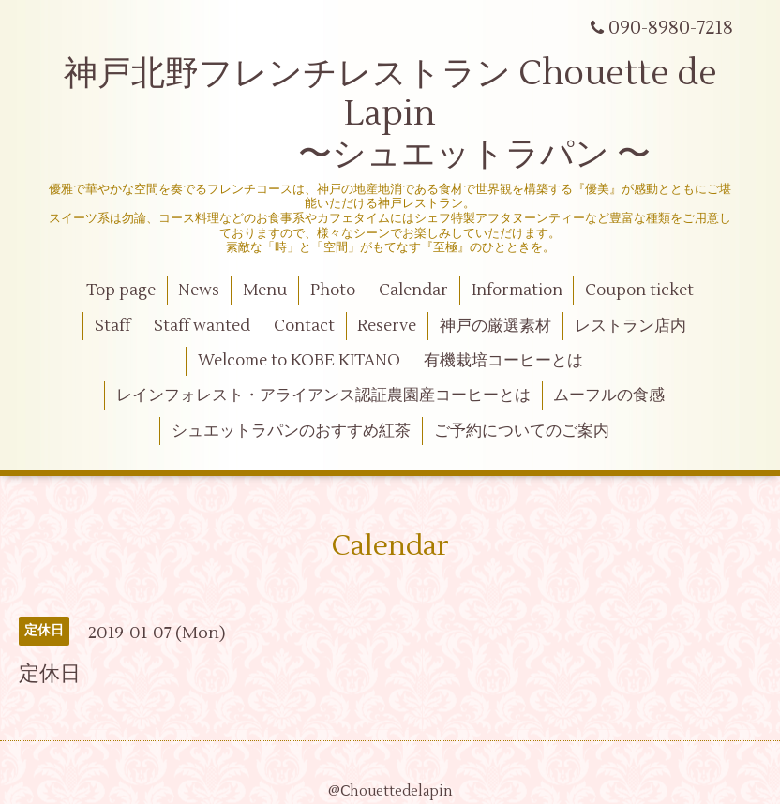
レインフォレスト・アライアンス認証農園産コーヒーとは (323, 395)
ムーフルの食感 (609, 395)
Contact (304, 326)
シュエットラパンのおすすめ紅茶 (291, 431)
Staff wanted (202, 326)
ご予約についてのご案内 (521, 431)
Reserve (386, 326)
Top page (121, 290)
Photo (332, 290)
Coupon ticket (639, 290)
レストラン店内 (630, 326)
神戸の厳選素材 (495, 326)
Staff (112, 326)
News (198, 290)
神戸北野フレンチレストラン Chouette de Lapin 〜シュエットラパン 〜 (390, 114)
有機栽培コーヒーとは (503, 360)
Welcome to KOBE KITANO (299, 360)
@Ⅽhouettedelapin (390, 791)
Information (517, 290)
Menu (265, 290)
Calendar (413, 290)
